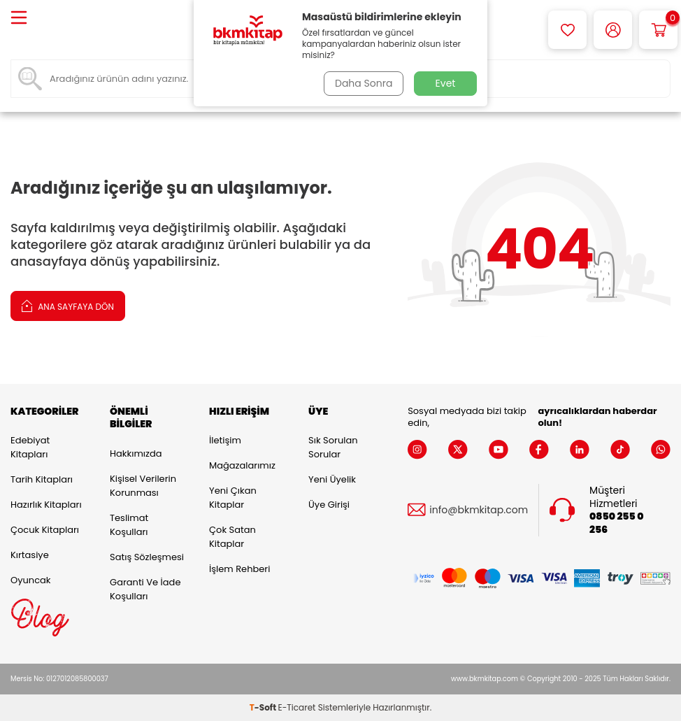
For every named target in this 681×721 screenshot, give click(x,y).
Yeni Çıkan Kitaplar (233, 497)
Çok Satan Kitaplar (232, 536)
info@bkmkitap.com (478, 510)
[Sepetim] (658, 29)
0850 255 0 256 (616, 523)
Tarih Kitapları (41, 479)
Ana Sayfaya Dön (68, 305)
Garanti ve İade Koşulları (145, 589)
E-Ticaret (297, 707)
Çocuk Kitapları (44, 529)
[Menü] (18, 18)
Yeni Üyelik (332, 479)
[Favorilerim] (567, 29)
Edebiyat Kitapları (30, 447)
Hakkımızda (136, 453)
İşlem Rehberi (239, 569)
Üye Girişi (329, 504)
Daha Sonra (363, 83)
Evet (446, 83)
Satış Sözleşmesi (147, 557)
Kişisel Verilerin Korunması (143, 485)
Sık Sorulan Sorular (332, 447)
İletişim (225, 440)
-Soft (264, 707)
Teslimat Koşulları (129, 524)
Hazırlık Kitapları (46, 504)
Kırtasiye (29, 555)
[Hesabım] (613, 29)
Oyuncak (30, 580)
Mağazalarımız (242, 465)
